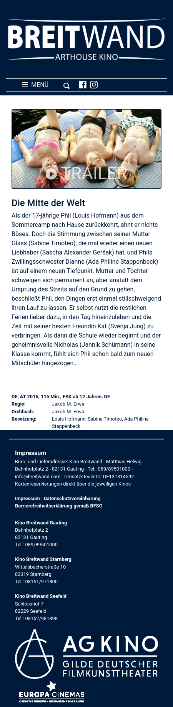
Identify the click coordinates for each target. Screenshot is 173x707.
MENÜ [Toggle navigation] (46, 85)
